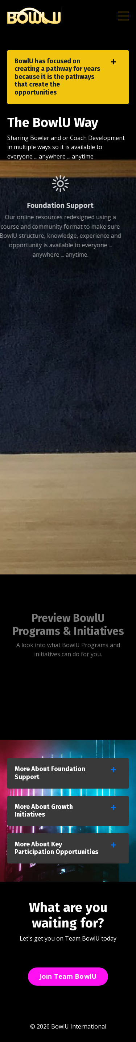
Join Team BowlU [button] (68, 976)
